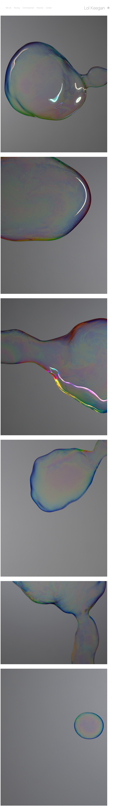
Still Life (8, 8)
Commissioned (28, 8)
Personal (40, 8)
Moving (17, 8)
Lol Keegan (94, 8)
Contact (49, 8)
